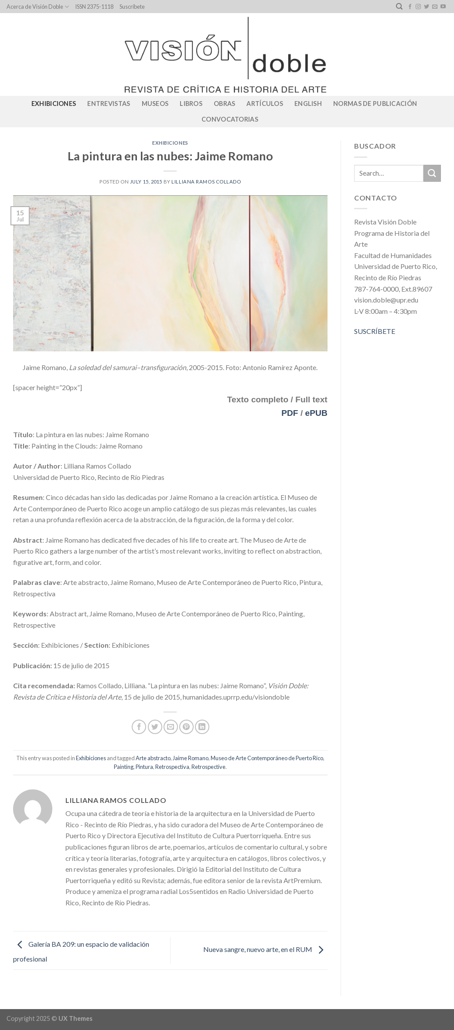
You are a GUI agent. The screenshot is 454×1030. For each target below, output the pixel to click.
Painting (123, 766)
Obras (224, 103)
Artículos (264, 103)
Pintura (144, 766)
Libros (191, 103)
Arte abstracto (153, 758)
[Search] (399, 6)
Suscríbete (132, 6)
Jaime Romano (190, 758)
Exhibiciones (53, 103)
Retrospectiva (172, 766)
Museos (155, 103)
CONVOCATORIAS (229, 119)
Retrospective (208, 766)
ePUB (316, 413)
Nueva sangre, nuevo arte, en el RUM (265, 949)
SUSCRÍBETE (374, 331)
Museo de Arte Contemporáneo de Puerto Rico (267, 758)
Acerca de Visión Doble (38, 7)
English (308, 103)
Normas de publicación (375, 103)
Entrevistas (108, 103)
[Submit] (432, 173)
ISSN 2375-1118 (94, 6)
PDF (289, 413)
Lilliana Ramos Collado (206, 181)
